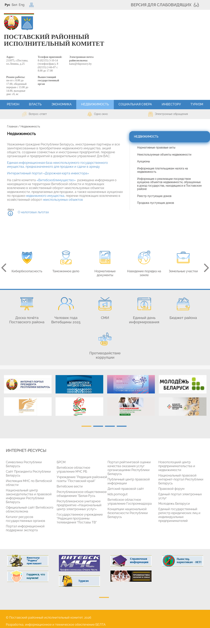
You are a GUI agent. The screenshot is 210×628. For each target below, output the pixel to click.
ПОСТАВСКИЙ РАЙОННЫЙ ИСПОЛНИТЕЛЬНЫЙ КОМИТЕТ (54, 40)
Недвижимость (146, 136)
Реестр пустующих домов (154, 196)
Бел (14, 5)
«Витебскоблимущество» (56, 180)
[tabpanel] (28, 397)
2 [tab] (98, 426)
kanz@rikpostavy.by (80, 63)
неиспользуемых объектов (63, 200)
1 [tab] (86, 426)
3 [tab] (110, 426)
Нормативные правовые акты (156, 147)
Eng (21, 5)
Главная (12, 126)
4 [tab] (122, 426)
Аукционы (143, 161)
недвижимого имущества (45, 196)
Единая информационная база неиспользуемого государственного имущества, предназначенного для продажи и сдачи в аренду (57, 164)
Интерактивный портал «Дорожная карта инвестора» (48, 173)
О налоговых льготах (33, 212)
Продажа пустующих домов (155, 202)
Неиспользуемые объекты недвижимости (164, 154)
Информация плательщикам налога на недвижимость (162, 170)
